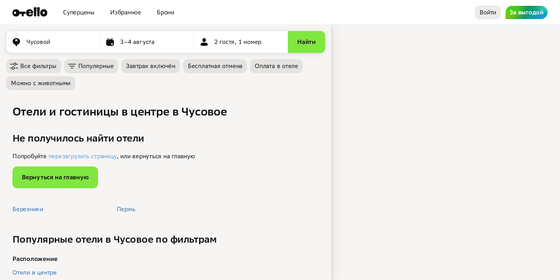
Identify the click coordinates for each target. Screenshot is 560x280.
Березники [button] (27, 209)
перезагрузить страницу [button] (83, 156)
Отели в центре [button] (34, 272)
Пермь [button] (126, 209)
